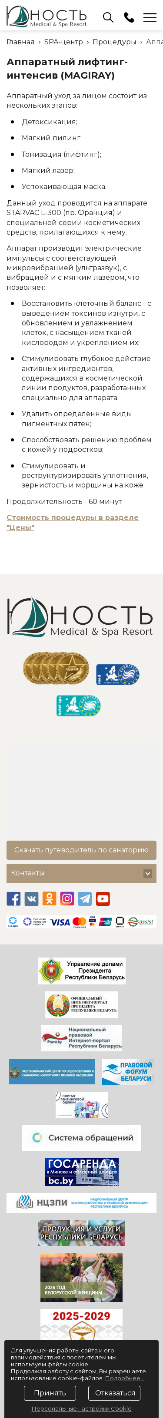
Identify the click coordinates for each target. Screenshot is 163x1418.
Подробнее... (124, 1378)
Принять (50, 1393)
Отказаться (115, 1393)
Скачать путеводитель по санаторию (81, 850)
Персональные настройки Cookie (82, 1408)
